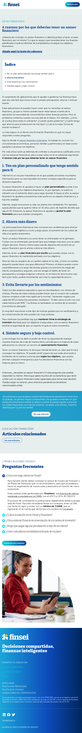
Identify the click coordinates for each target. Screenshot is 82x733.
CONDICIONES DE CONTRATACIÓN (19, 693)
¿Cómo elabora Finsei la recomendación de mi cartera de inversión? (41, 520)
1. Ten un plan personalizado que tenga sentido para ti (29, 73)
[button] (41, 414)
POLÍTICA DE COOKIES (13, 689)
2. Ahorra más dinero (14, 77)
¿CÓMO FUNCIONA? (13, 667)
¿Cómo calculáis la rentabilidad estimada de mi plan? (33, 531)
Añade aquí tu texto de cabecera (22, 51)
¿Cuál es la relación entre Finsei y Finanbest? (29, 514)
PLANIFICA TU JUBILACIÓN (14, 662)
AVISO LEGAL (8, 683)
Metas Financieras (13, 21)
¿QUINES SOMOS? (11, 671)
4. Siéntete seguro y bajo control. (20, 86)
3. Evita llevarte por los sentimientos (21, 82)
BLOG (5, 676)
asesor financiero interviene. (33, 140)
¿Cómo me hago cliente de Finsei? (23, 475)
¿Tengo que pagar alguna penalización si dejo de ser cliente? (37, 526)
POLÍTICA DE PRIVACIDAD (14, 686)
